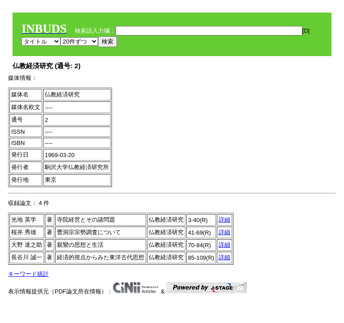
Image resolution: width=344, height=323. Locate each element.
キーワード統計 (28, 274)
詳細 (224, 219)
